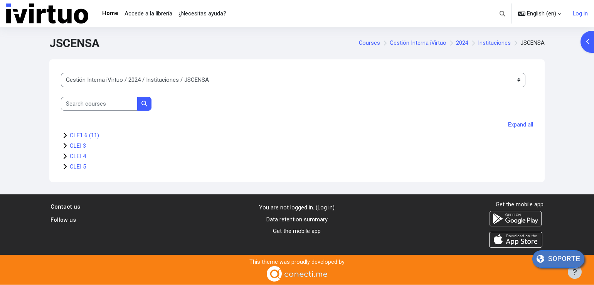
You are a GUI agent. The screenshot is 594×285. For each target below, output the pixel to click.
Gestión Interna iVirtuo (417, 43)
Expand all (520, 124)
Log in (580, 13)
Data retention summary (297, 219)
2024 (462, 43)
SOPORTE (559, 259)
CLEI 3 (78, 145)
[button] (502, 13)
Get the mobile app (297, 231)
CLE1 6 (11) (84, 135)
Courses (368, 43)
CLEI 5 (78, 166)
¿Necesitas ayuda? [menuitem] (202, 13)
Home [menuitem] (110, 13)
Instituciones (494, 43)
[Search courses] (99, 104)
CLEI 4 (78, 156)
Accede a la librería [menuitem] (148, 13)
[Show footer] (575, 272)
